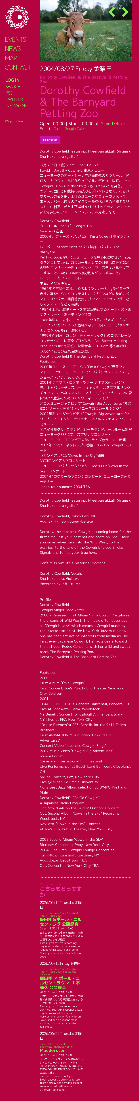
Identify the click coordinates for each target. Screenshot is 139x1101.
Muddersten (61, 1047)
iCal (56, 128)
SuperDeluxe (113, 123)
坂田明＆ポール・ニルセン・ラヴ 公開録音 (61, 919)
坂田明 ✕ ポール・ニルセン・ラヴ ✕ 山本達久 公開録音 (61, 978)
